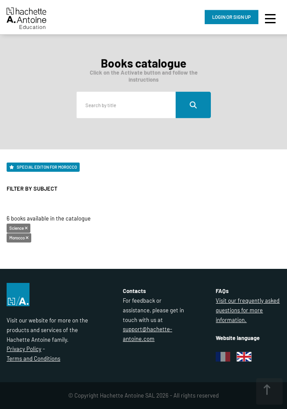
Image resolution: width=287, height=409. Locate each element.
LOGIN (231, 17)
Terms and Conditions (33, 358)
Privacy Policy (24, 348)
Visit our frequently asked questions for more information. (248, 310)
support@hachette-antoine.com (147, 334)
